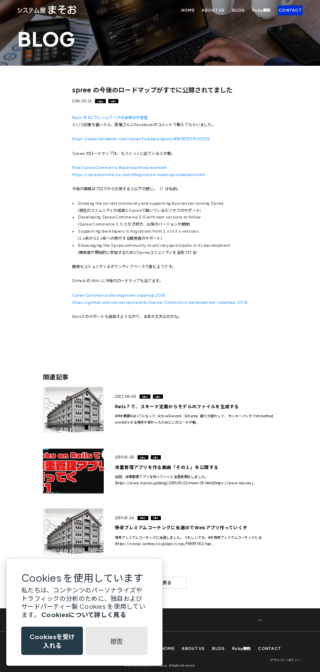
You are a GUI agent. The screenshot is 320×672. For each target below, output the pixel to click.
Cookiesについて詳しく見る (83, 614)
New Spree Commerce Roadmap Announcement (119, 167)
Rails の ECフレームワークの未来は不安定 (110, 117)
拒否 (116, 641)
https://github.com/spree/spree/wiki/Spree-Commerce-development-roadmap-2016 (160, 302)
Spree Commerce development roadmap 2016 (118, 295)
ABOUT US (213, 9)
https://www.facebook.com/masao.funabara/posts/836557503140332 (141, 138)
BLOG (238, 9)
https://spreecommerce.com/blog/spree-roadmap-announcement (138, 174)
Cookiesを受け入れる (52, 640)
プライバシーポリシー (285, 660)
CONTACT (290, 9)
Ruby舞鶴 (261, 9)
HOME (188, 9)
